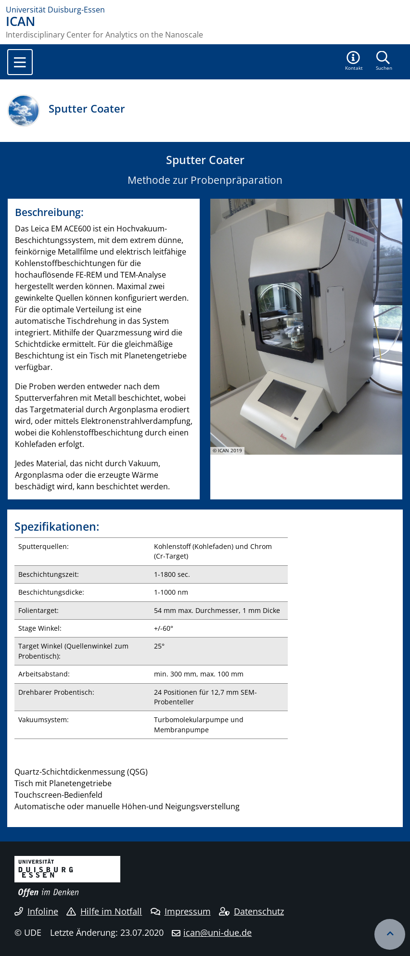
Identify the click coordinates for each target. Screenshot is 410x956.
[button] (354, 61)
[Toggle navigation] (20, 62)
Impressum (181, 911)
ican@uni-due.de (217, 932)
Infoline (36, 911)
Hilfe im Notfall (104, 911)
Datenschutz (251, 911)
